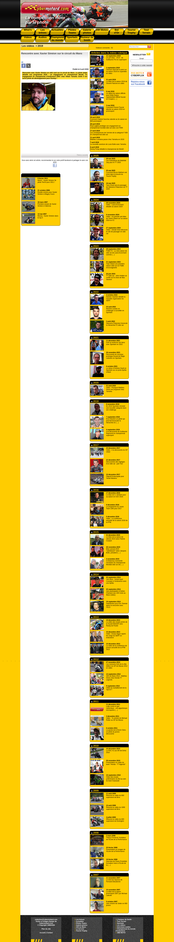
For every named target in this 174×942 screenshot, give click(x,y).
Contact (50, 933)
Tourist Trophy (81, 931)
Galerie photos (81, 925)
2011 (95, 701)
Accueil (42, 933)
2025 (95, 155)
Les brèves (80, 919)
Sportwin (120, 923)
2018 (95, 401)
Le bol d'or (80, 929)
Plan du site (46, 929)
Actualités (80, 921)
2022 (95, 292)
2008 (95, 832)
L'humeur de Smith (124, 919)
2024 (95, 200)
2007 (95, 875)
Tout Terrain (121, 921)
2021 (95, 337)
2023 (95, 246)
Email (142, 59)
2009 (95, 790)
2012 (95, 659)
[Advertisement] (141, 127)
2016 (95, 490)
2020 (95, 382)
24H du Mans (81, 927)
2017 (95, 445)
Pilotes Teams (81, 923)
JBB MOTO (121, 933)
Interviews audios (123, 927)
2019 (40, 46)
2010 (95, 745)
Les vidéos (28, 46)
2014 (95, 574)
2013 (95, 617)
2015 (95, 532)
